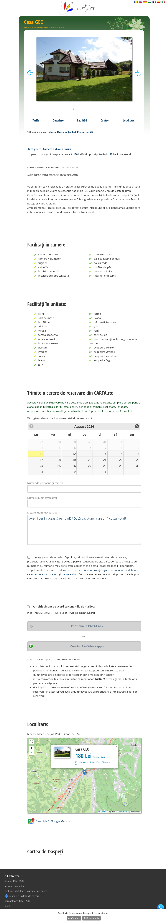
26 (74, 466)
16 (138, 453)
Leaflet (102, 812)
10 (41, 453)
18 (59, 460)
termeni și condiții (14, 886)
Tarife (36, 120)
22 (120, 460)
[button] (84, 772)
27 (89, 466)
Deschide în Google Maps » (48, 821)
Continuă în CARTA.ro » (87, 626)
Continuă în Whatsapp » (87, 646)
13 (89, 453)
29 (120, 466)
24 (41, 466)
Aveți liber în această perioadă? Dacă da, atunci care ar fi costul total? (84, 530)
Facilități (82, 120)
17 (41, 460)
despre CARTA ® (14, 881)
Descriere (58, 120)
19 (74, 460)
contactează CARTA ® (17, 901)
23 (138, 460)
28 (104, 466)
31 (41, 472)
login (7, 906)
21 (104, 460)
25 (59, 466)
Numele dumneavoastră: (42, 497)
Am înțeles (74, 918)
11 (59, 453)
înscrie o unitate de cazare (22, 896)
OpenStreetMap (124, 812)
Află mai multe (91, 918)
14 (104, 453)
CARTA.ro (12, 876)
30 (138, 466)
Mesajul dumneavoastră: (42, 512)
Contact (105, 120)
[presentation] (50, 592)
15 (120, 453)
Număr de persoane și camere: (45, 483)
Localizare (128, 120)
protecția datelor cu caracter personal (26, 891)
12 (74, 453)
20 (89, 460)
